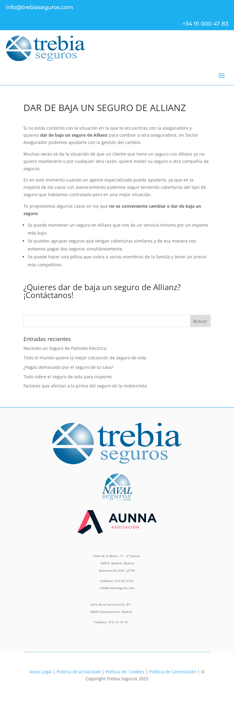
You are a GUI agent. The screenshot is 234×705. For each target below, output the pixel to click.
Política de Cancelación (172, 671)
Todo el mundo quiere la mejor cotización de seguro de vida (84, 358)
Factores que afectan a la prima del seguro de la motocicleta (85, 386)
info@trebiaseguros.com (39, 7)
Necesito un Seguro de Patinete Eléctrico (64, 348)
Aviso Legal (40, 671)
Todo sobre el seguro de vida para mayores (67, 376)
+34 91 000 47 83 (205, 23)
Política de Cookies (124, 671)
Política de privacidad (79, 671)
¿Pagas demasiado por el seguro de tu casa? (68, 367)
